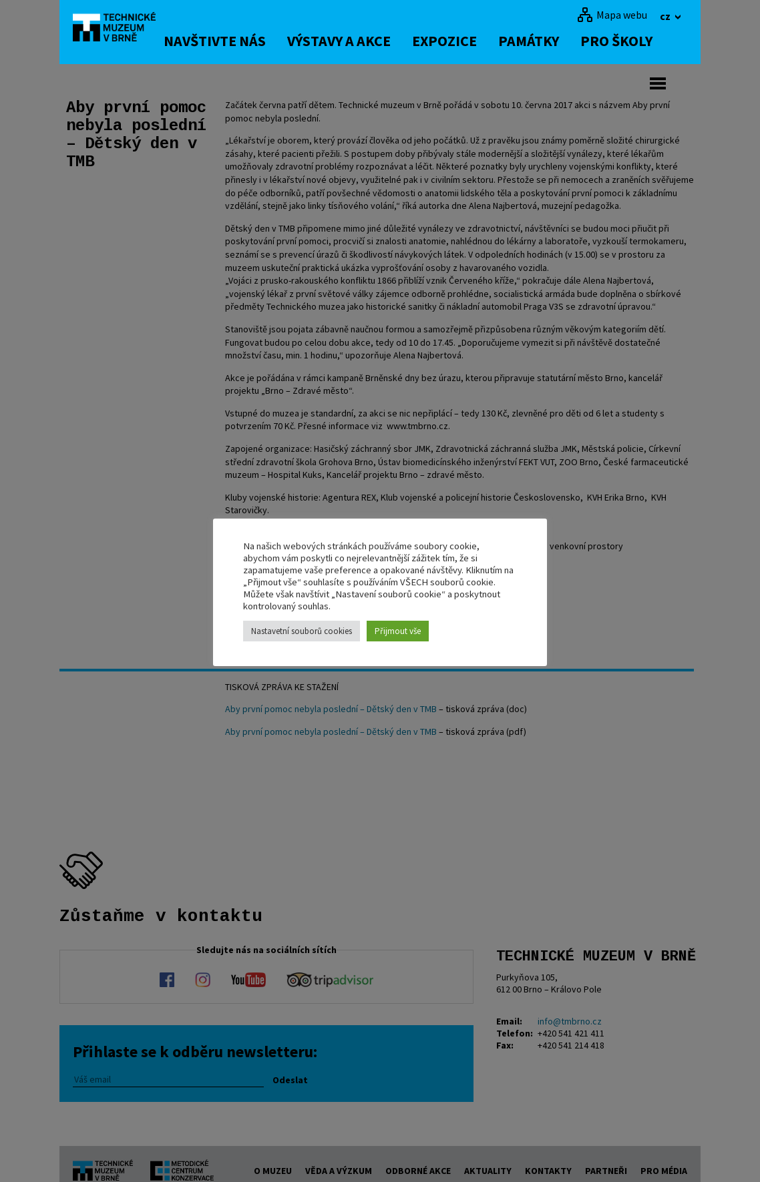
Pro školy (638, 40)
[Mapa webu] (612, 15)
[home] (122, 30)
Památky (550, 40)
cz (666, 16)
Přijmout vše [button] (398, 631)
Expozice (465, 40)
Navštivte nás (236, 40)
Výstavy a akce (360, 40)
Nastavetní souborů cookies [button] (301, 631)
